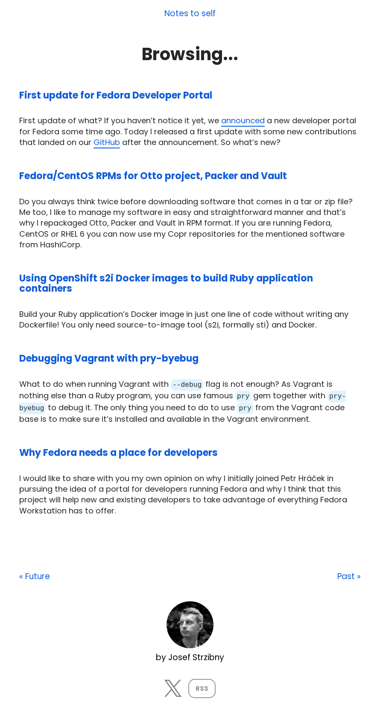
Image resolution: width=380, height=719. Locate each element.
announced (243, 120)
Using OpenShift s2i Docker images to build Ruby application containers (166, 283)
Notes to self (190, 14)
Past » (349, 575)
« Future (34, 575)
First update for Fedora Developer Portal (115, 95)
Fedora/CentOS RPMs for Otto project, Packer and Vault (153, 176)
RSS (202, 687)
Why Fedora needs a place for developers (118, 451)
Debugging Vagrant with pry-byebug (109, 358)
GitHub (107, 142)
